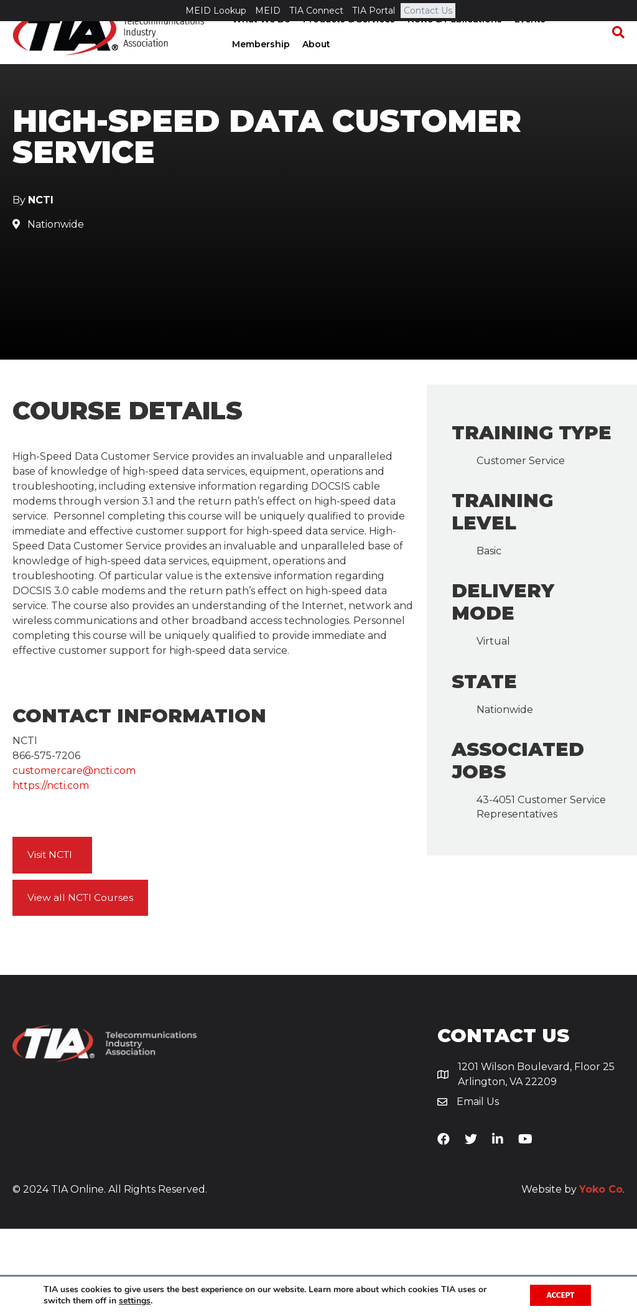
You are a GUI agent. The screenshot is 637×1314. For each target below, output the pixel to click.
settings (135, 1300)
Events (528, 40)
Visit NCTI (50, 940)
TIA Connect (316, 10)
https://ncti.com (50, 871)
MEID (268, 10)
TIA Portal (373, 10)
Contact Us (428, 10)
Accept (557, 1294)
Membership (260, 65)
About (315, 65)
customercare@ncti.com (74, 856)
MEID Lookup (215, 10)
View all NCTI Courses (81, 983)
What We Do (260, 40)
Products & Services (348, 40)
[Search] (615, 53)
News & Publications (453, 40)
